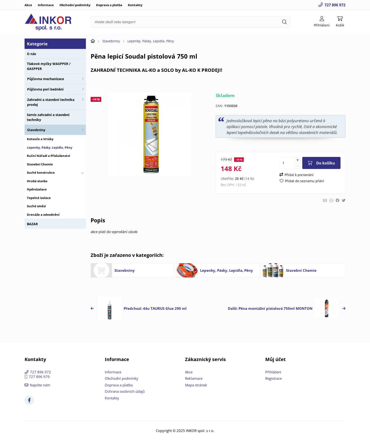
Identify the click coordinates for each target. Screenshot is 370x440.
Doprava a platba (109, 5)
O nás (31, 54)
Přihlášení (273, 372)
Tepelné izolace (39, 198)
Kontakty (135, 5)
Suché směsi (36, 206)
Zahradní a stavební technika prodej (50, 102)
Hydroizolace (37, 189)
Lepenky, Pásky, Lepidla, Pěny (49, 147)
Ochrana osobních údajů (125, 391)
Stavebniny (36, 130)
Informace (46, 5)
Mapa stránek (196, 385)
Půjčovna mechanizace (45, 79)
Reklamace (193, 378)
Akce (28, 5)
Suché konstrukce (41, 172)
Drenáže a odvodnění (43, 214)
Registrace (273, 378)
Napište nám (40, 385)
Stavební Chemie (40, 164)
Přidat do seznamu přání (304, 181)
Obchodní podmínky (74, 5)
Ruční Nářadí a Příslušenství (48, 156)
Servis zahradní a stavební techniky (48, 117)
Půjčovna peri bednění (45, 89)
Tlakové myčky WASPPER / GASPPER (49, 66)
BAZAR (32, 224)
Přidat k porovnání (299, 175)
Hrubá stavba (37, 181)
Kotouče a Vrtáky (40, 139)
